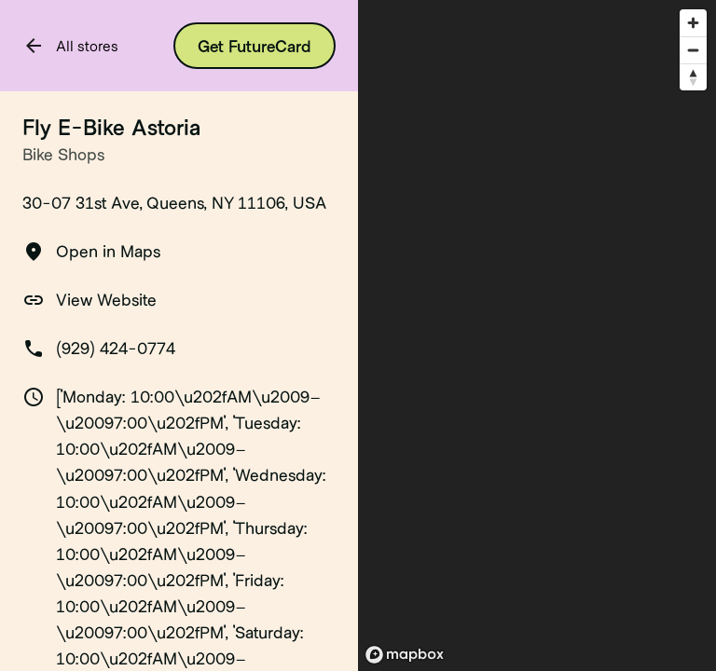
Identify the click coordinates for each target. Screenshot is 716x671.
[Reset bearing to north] (693, 76)
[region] (537, 335)
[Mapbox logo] (405, 654)
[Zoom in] (693, 22)
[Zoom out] (693, 49)
